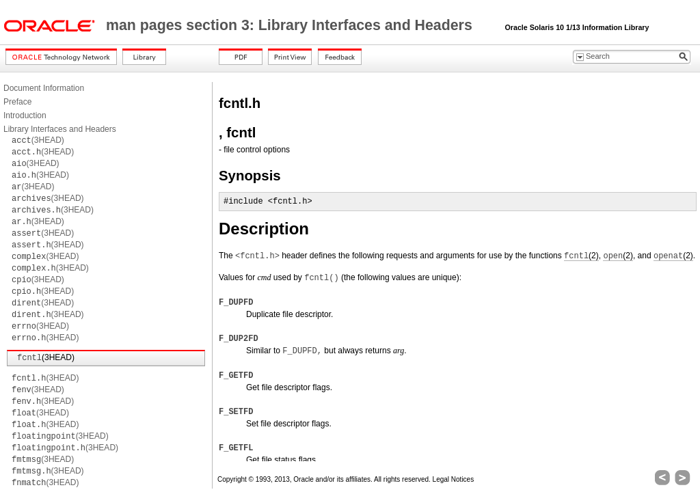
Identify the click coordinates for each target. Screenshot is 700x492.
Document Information (43, 88)
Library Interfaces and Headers (59, 129)
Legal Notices (453, 479)
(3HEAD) (38, 140)
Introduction (24, 115)
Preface (17, 102)
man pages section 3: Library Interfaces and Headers (291, 25)
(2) (581, 256)
